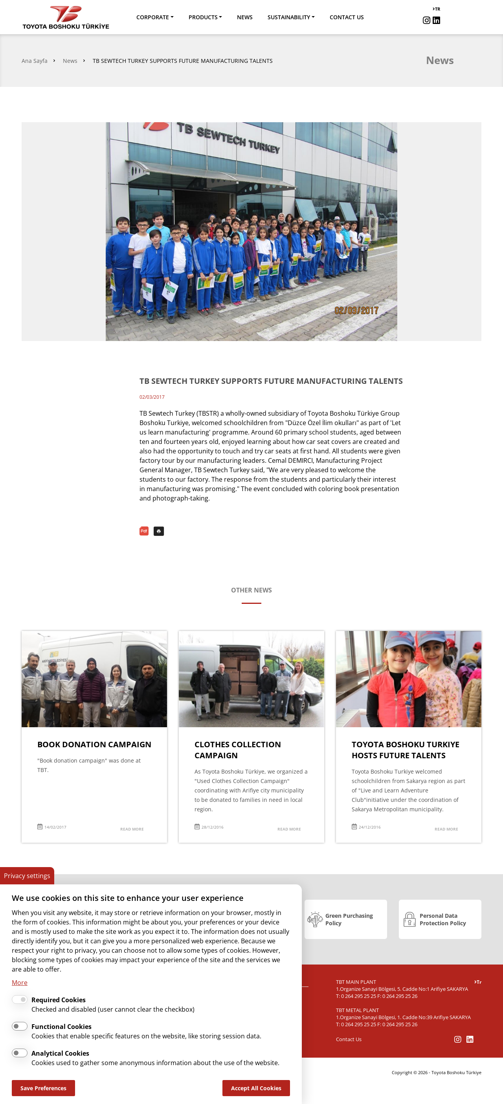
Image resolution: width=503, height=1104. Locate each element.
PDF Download (145, 531)
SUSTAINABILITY (289, 17)
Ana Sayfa (35, 60)
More (20, 982)
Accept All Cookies (256, 1088)
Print (159, 531)
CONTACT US (347, 17)
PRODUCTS (203, 17)
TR (436, 9)
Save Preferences (43, 1088)
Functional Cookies (61, 1026)
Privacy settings (27, 875)
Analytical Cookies (60, 1053)
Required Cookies (58, 1000)
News (70, 60)
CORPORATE (152, 17)
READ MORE (132, 829)
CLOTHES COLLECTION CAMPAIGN (238, 750)
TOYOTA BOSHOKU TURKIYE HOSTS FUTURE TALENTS (405, 750)
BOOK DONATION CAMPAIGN (94, 744)
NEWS (245, 17)
